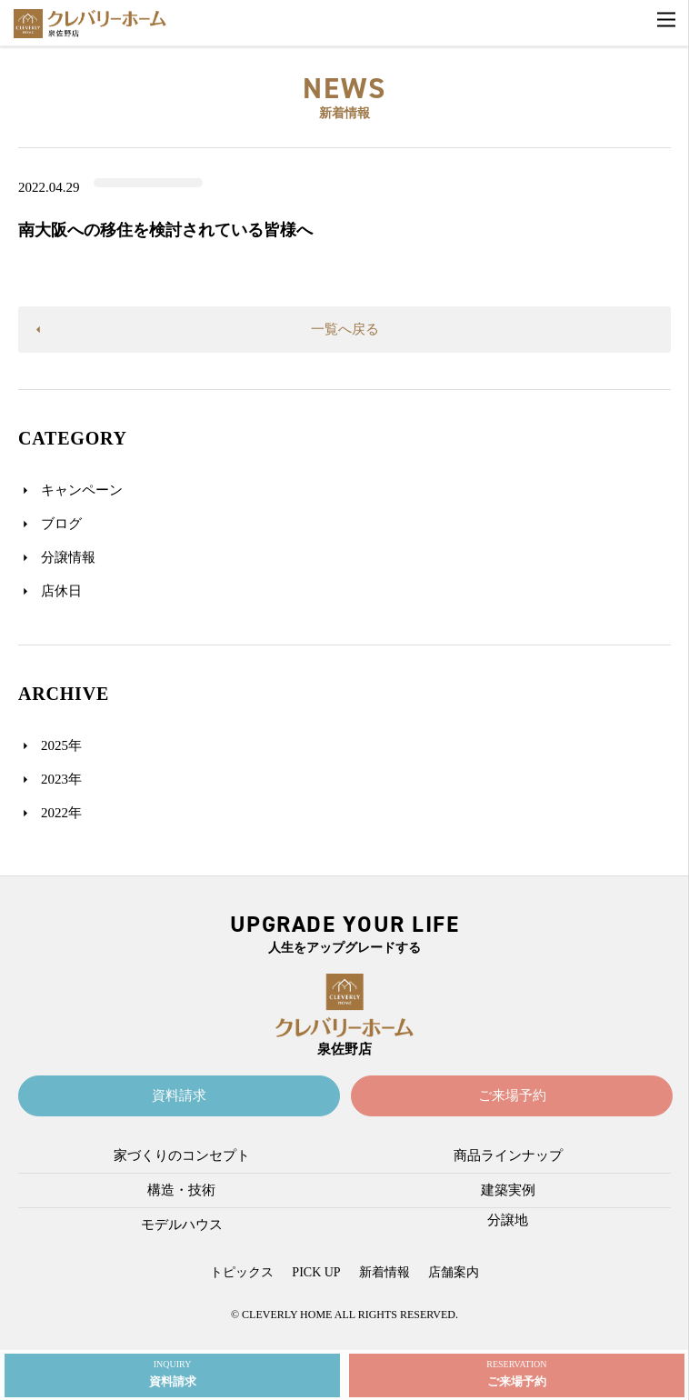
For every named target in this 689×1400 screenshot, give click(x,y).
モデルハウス (182, 1224)
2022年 (61, 812)
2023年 (61, 779)
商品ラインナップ (508, 1155)
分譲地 (507, 1220)
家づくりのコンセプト (182, 1155)
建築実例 (508, 1190)
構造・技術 (181, 1190)
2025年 (61, 745)
